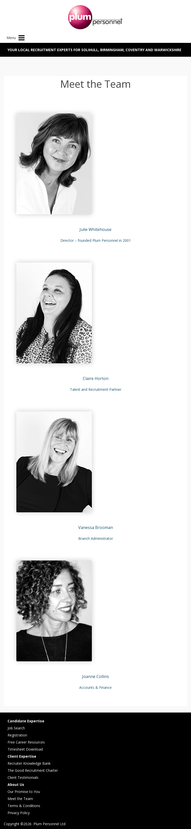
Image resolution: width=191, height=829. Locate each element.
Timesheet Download (25, 749)
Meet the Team (20, 798)
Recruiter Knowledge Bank (29, 763)
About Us (16, 784)
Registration (17, 735)
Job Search (16, 728)
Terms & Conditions (24, 805)
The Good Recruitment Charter (33, 770)
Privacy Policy (19, 812)
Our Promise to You (24, 791)
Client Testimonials (23, 777)
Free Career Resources (26, 742)
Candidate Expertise (26, 721)
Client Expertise (22, 756)
